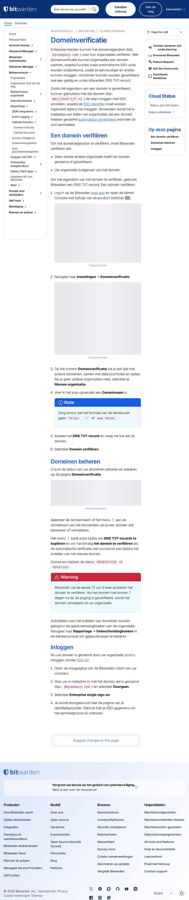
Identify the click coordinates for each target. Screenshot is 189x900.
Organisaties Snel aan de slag (25, 85)
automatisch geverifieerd (97, 119)
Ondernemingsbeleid (24, 143)
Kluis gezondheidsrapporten (25, 150)
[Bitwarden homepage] (21, 772)
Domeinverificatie (23, 127)
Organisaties (18, 77)
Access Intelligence (23, 137)
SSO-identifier (94, 104)
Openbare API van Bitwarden (21, 178)
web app (98, 193)
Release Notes (17, 39)
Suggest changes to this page (96, 740)
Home (12, 33)
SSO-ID (82, 660)
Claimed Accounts (24, 132)
